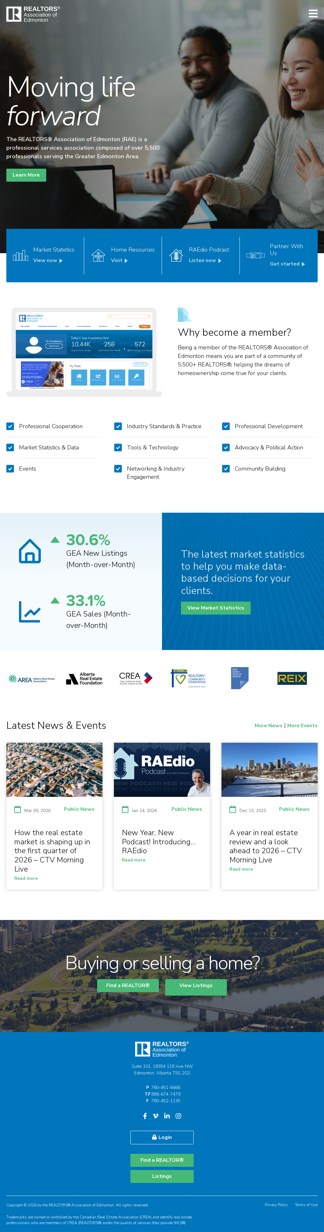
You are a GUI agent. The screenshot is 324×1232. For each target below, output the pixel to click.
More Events (302, 725)
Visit (120, 260)
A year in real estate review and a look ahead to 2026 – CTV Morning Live (265, 846)
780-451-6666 (165, 1088)
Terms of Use (306, 1204)
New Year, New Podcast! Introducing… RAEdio (159, 842)
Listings (162, 1176)
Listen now (206, 260)
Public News (79, 809)
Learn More (26, 175)
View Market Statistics (215, 607)
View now (49, 260)
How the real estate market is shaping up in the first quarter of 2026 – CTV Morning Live (52, 851)
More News (269, 725)
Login (162, 1137)
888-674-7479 (165, 1094)
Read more (26, 878)
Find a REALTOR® (128, 985)
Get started (288, 263)
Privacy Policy (276, 1204)
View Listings (196, 985)
